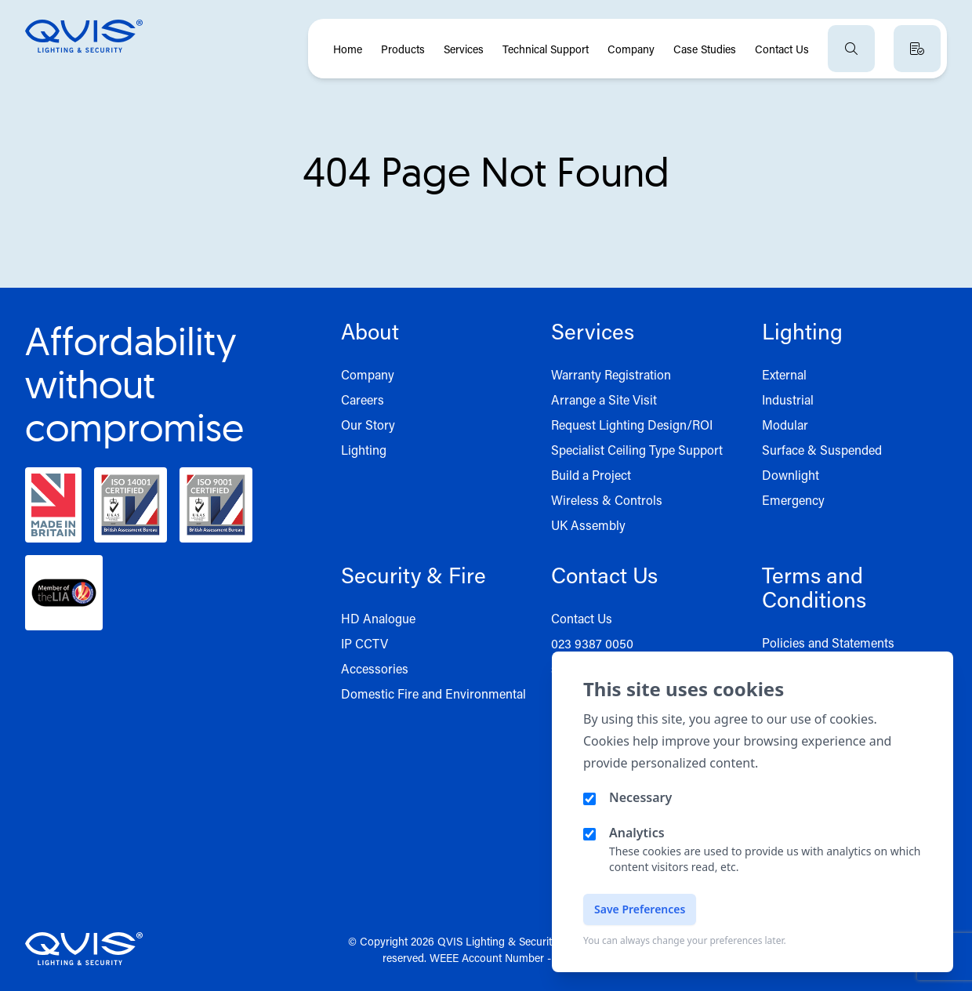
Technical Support (545, 49)
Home (347, 49)
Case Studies (704, 49)
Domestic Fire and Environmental (433, 693)
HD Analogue (378, 618)
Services (464, 49)
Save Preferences (639, 909)
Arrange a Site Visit (604, 399)
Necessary (640, 797)
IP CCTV (364, 643)
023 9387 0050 (592, 643)
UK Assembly (588, 525)
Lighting (363, 449)
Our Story (368, 424)
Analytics (637, 832)
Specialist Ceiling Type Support (637, 449)
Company (631, 49)
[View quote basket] (917, 48)
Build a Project (591, 474)
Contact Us (782, 49)
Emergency (793, 500)
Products (403, 49)
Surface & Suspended (822, 449)
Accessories (374, 668)
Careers (362, 399)
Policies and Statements (828, 642)
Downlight (790, 474)
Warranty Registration (611, 374)
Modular (785, 424)
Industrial (788, 399)
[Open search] (851, 48)
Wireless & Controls (606, 500)
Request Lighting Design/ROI (632, 424)
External (784, 374)
